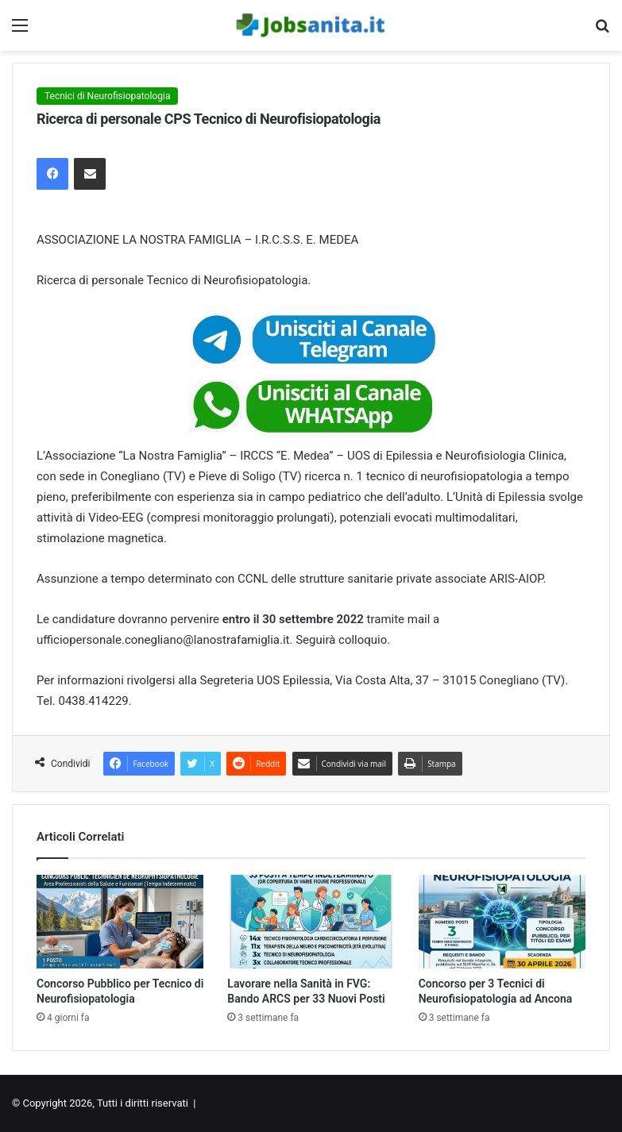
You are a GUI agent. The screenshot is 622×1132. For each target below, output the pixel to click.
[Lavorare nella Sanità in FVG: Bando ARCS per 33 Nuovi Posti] (310, 922)
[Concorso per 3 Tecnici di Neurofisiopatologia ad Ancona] (502, 922)
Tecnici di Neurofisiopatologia (107, 96)
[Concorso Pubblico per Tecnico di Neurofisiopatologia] (120, 922)
